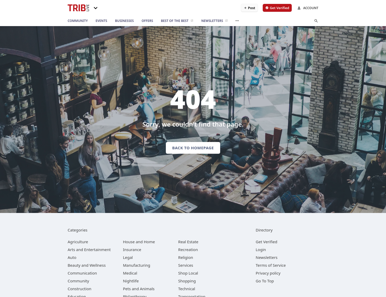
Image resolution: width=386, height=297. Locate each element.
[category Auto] (72, 257)
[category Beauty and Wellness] (87, 265)
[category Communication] (82, 273)
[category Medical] (130, 273)
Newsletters (267, 257)
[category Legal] (128, 257)
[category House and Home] (139, 241)
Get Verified (266, 241)
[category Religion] (185, 257)
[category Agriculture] (78, 241)
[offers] (147, 21)
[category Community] (78, 280)
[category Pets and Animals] (139, 288)
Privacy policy (268, 273)
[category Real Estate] (188, 241)
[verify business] (277, 8)
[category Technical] (186, 288)
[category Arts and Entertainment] (89, 249)
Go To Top (265, 280)
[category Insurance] (132, 249)
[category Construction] (79, 288)
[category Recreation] (188, 249)
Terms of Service (271, 265)
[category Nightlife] (131, 280)
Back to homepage (193, 147)
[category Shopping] (187, 280)
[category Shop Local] (188, 273)
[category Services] (185, 265)
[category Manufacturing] (136, 265)
